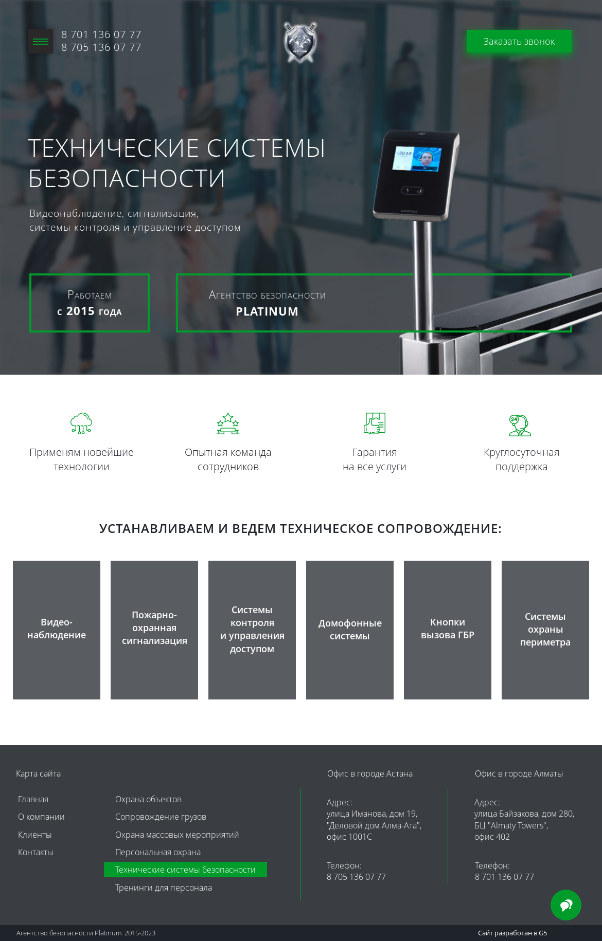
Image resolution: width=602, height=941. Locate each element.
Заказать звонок (519, 41)
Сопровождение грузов (160, 816)
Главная (33, 799)
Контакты (36, 852)
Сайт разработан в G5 (512, 932)
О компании (41, 816)
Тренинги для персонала (163, 887)
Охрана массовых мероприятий (177, 834)
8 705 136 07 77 (356, 876)
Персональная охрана (158, 852)
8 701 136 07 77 (101, 34)
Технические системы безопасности (185, 869)
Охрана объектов (148, 799)
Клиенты (35, 834)
